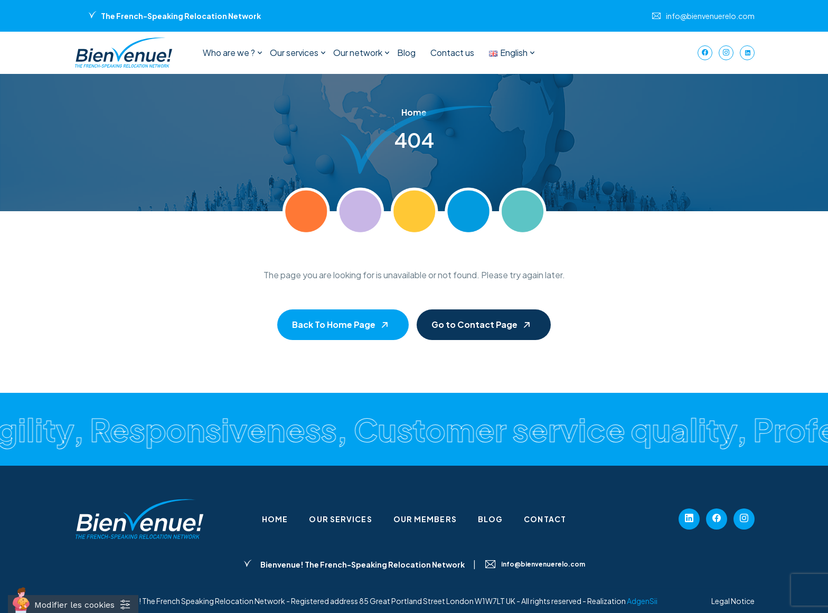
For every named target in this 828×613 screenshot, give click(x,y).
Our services (294, 52)
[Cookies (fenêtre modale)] (73, 604)
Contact (545, 519)
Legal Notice (733, 601)
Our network (357, 52)
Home (275, 519)
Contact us (452, 52)
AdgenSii (642, 601)
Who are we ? (229, 52)
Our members (425, 519)
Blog (406, 52)
